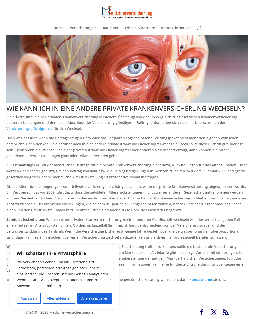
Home (58, 28)
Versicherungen (83, 28)
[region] (64, 277)
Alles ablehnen (59, 298)
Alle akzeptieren (94, 298)
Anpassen (29, 298)
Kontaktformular (175, 28)
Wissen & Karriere (140, 28)
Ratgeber (110, 28)
